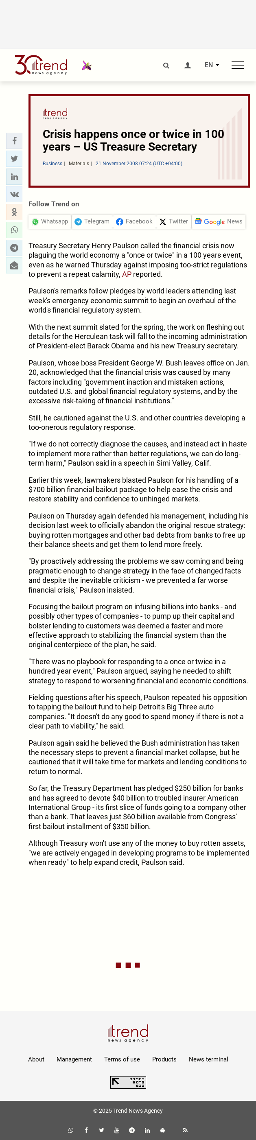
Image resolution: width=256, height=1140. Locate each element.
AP (126, 274)
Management (74, 1059)
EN (209, 65)
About (36, 1059)
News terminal (208, 1059)
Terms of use (122, 1059)
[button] (14, 141)
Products (164, 1059)
